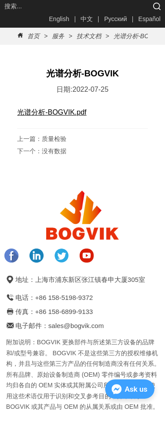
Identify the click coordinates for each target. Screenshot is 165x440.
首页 (33, 36)
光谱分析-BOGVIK (138, 36)
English (59, 18)
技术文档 (89, 36)
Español (149, 18)
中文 (87, 18)
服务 (58, 36)
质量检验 (54, 138)
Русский (115, 18)
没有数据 (54, 151)
